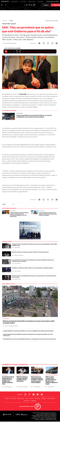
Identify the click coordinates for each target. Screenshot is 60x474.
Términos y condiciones (40, 419)
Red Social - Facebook (29, 394)
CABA (26, 398)
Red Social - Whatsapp (42, 394)
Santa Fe (31, 398)
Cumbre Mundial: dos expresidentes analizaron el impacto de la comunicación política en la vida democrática (28, 335)
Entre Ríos (37, 398)
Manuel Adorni (14, 1)
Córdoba (43, 398)
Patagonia (27, 400)
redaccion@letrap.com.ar (50, 418)
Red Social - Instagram (33, 394)
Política (11, 20)
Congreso (33, 400)
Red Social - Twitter (25, 394)
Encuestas (42, 8)
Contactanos (20, 394)
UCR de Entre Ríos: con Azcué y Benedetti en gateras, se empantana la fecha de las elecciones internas (29, 339)
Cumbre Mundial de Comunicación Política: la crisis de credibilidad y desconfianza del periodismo (28, 331)
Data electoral (28, 9)
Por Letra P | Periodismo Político (9, 43)
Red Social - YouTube (37, 394)
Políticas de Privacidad (51, 419)
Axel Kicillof (40, 1)
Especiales (14, 8)
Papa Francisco (31, 1)
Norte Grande (51, 398)
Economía (13, 398)
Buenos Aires (20, 398)
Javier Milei (23, 1)
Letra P (5, 20)
